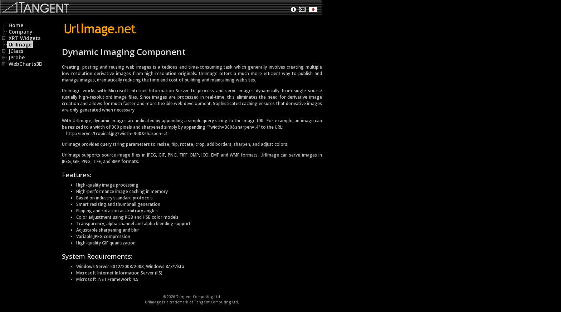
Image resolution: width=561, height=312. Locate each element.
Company (20, 31)
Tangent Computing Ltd (198, 296)
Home (16, 25)
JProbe (14, 57)
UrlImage (20, 44)
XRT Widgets (22, 38)
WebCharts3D (23, 63)
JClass (13, 51)
